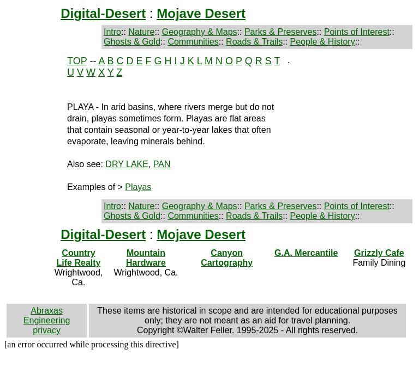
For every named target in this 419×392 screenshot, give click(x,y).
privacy (47, 330)
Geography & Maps (199, 31)
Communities (192, 41)
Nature (141, 31)
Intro (112, 31)
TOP (77, 61)
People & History (322, 41)
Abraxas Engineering (46, 315)
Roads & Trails (254, 41)
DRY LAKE (126, 164)
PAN (162, 164)
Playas (138, 187)
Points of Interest (357, 31)
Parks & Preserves (280, 31)
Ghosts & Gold (132, 41)
